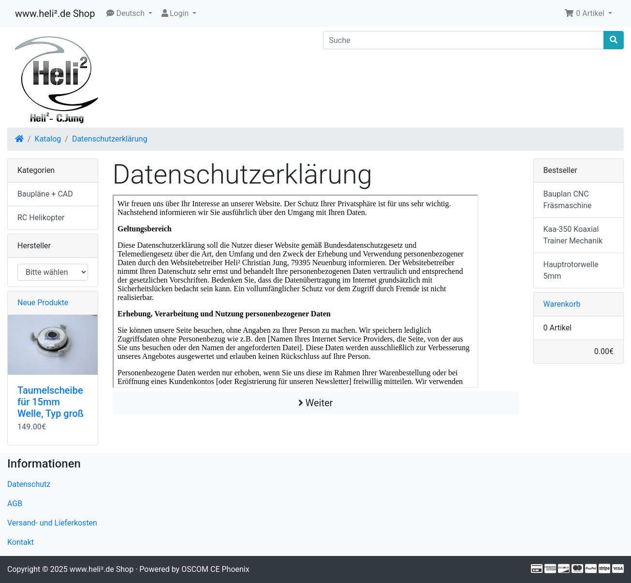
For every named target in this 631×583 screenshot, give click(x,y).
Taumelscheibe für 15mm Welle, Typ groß (50, 401)
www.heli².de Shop (55, 13)
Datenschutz (28, 484)
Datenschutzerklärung (109, 138)
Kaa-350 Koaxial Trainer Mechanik (573, 235)
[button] (129, 13)
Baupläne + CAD (45, 194)
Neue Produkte (42, 302)
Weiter (315, 403)
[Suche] (463, 40)
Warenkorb (562, 304)
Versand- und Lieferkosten (52, 522)
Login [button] (175, 13)
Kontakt (20, 542)
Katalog (48, 138)
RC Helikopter (40, 217)
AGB (14, 503)
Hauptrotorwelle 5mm (571, 270)
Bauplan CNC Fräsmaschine (567, 199)
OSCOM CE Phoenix (215, 569)
